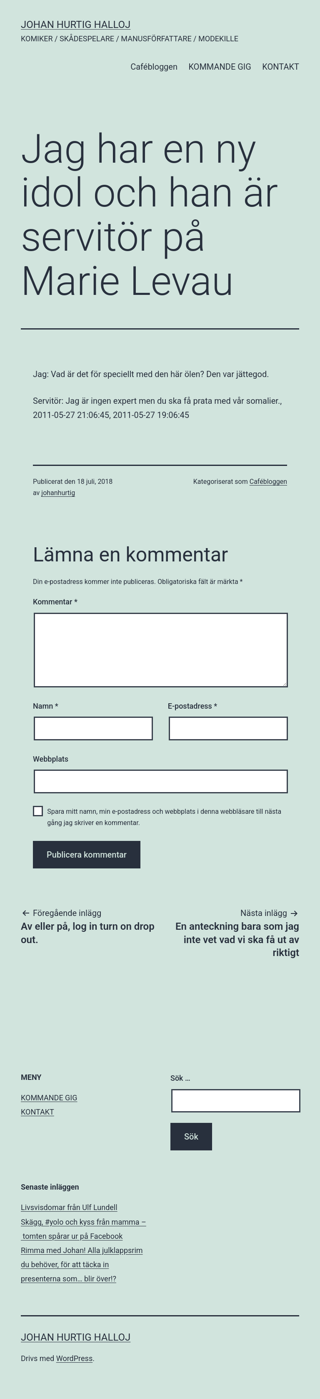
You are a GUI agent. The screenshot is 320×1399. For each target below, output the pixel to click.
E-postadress (193, 706)
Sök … (180, 1078)
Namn (45, 706)
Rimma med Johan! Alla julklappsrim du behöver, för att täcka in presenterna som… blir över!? (82, 1264)
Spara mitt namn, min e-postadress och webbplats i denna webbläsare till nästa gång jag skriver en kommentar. (164, 817)
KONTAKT (280, 67)
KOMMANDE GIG (219, 67)
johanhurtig (58, 493)
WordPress (74, 1358)
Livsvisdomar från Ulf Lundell (69, 1207)
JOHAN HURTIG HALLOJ (75, 24)
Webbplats (50, 759)
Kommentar (55, 601)
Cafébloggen (154, 67)
